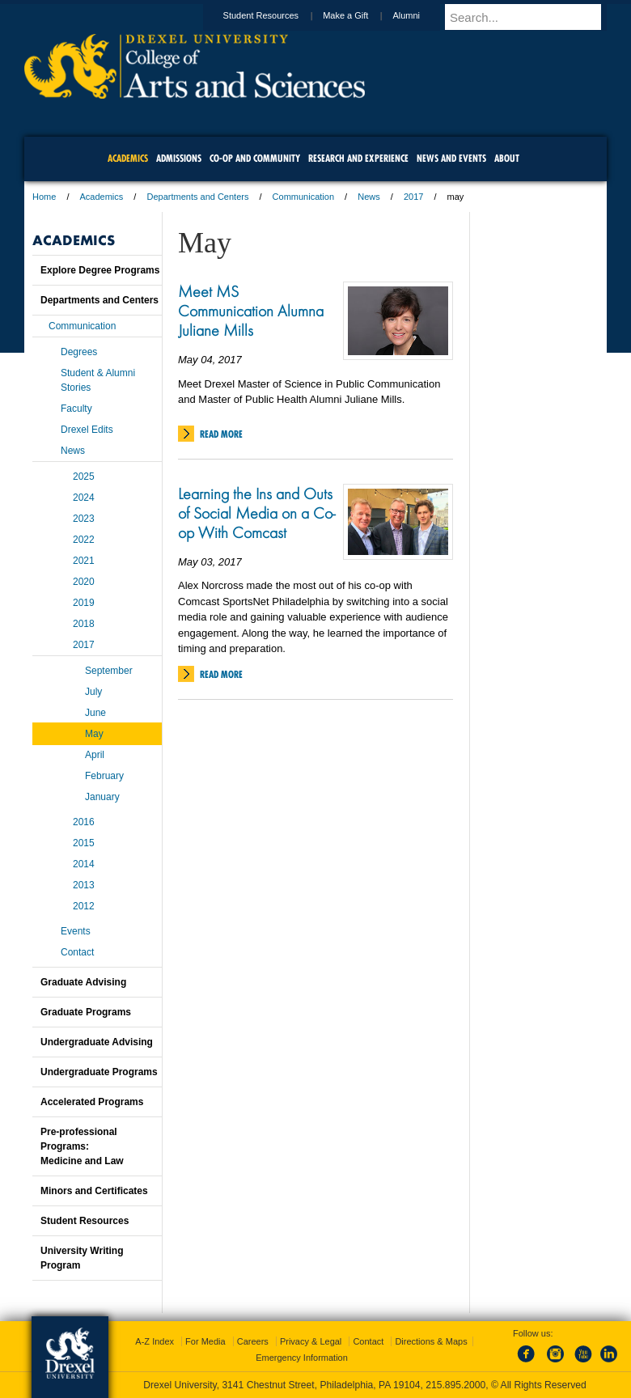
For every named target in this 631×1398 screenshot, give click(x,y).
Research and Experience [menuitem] (358, 158)
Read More (221, 434)
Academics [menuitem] (128, 158)
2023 (84, 518)
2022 (84, 539)
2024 (84, 497)
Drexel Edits (87, 429)
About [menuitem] (506, 158)
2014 (84, 864)
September (109, 670)
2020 (84, 581)
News (369, 196)
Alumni (421, 15)
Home (44, 196)
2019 (84, 602)
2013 (84, 885)
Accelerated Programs (91, 1102)
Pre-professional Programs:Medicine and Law (82, 1146)
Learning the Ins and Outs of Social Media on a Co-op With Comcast (256, 513)
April (94, 754)
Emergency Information (302, 1357)
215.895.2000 (455, 1385)
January (102, 797)
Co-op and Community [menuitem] (255, 158)
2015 (84, 843)
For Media (205, 1341)
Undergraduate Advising (96, 1042)
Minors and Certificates (94, 1191)
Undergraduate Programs (99, 1072)
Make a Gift (360, 15)
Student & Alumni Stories (98, 380)
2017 (413, 196)
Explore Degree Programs (99, 270)
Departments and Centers (197, 196)
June (95, 712)
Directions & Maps (431, 1341)
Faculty (76, 408)
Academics (102, 196)
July (93, 691)
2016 (84, 822)
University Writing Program (81, 1258)
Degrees (79, 352)
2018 (84, 623)
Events (76, 931)
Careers (253, 1341)
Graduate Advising (83, 982)
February (104, 776)
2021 (84, 560)
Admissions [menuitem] (178, 158)
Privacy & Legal (310, 1341)
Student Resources (277, 15)
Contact (77, 952)
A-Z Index (154, 1341)
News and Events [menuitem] (451, 158)
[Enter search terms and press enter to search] (533, 17)
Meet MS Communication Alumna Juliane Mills (251, 311)
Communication (303, 196)
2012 (84, 906)
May (94, 733)
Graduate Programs (85, 1012)
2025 (84, 476)
